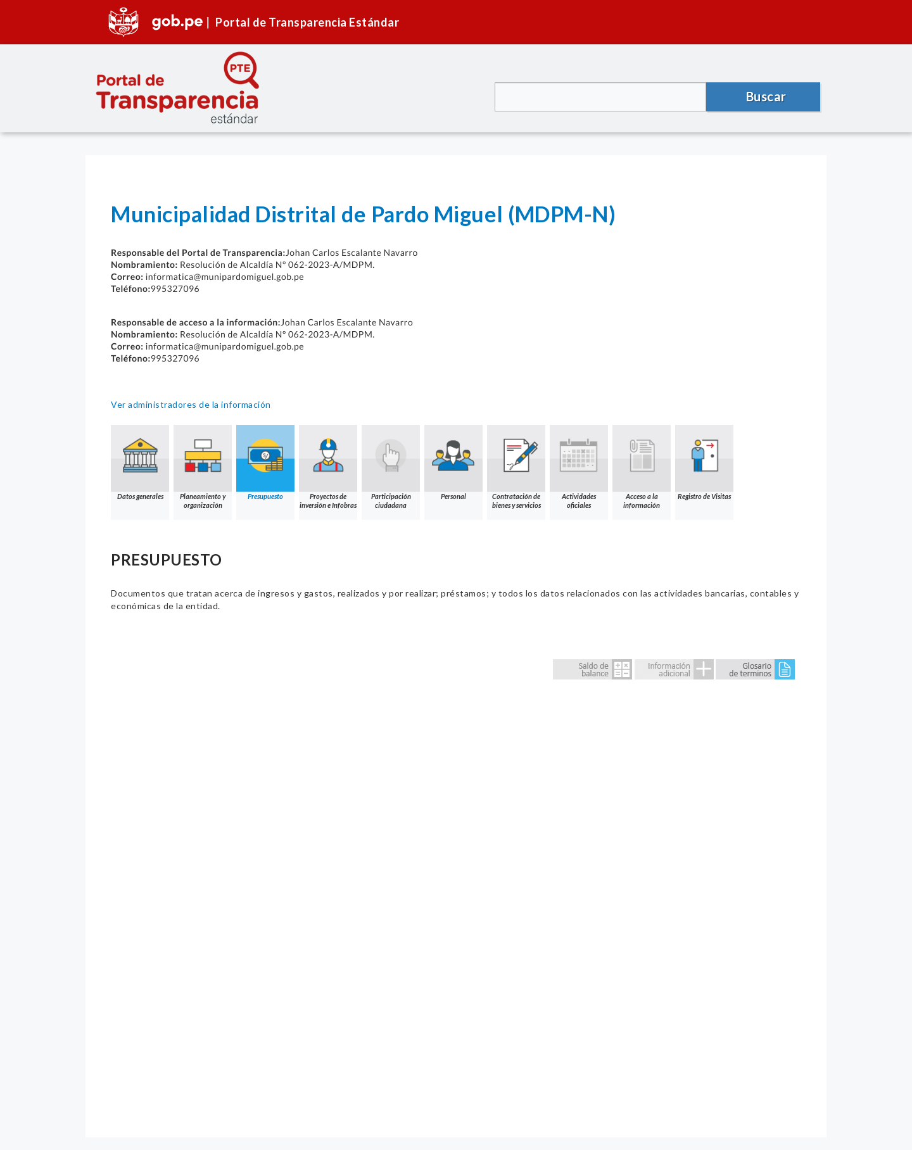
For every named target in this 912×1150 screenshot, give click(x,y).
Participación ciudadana (391, 467)
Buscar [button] (766, 96)
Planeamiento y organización (203, 467)
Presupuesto (265, 462)
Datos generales (140, 462)
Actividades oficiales (579, 467)
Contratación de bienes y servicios (516, 467)
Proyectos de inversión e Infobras (328, 467)
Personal (453, 462)
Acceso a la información (641, 467)
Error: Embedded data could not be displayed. (456, 875)
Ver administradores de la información (191, 404)
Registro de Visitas (704, 462)
